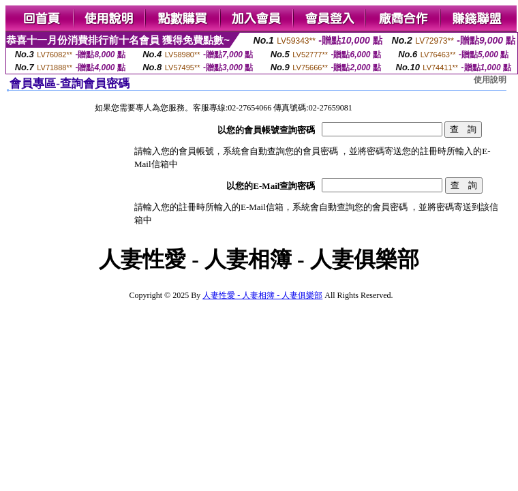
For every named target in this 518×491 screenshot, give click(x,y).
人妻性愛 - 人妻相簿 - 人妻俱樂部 (262, 295)
